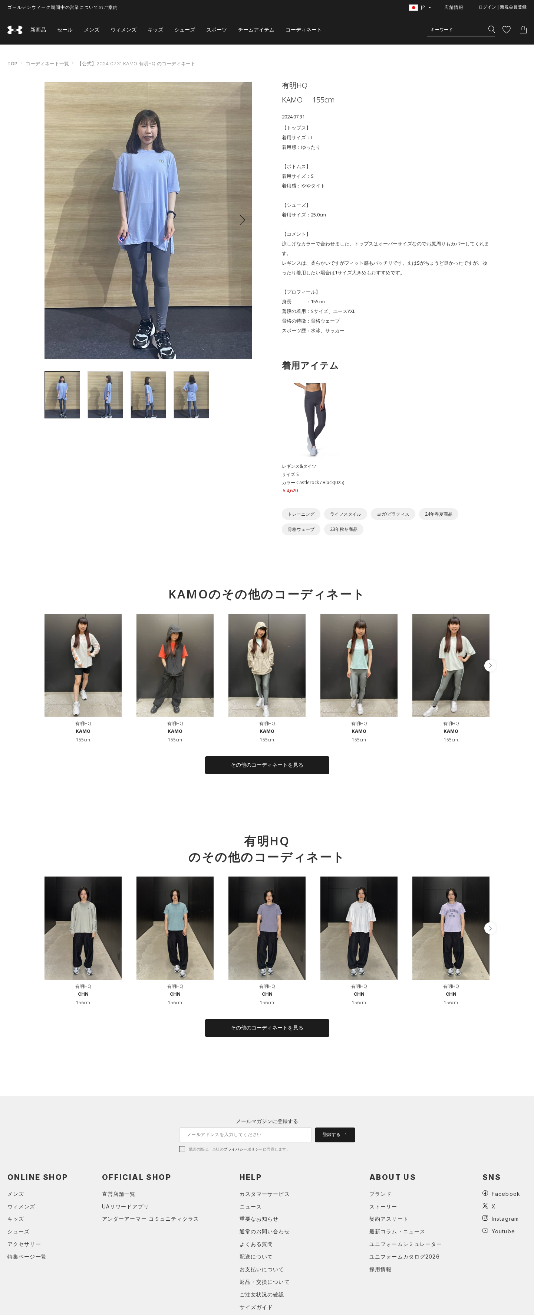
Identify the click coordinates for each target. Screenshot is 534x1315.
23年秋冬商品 (343, 529)
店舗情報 (454, 7)
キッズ (155, 29)
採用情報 (380, 1269)
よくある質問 (256, 1244)
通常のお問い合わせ (265, 1231)
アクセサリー (24, 1244)
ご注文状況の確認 (262, 1294)
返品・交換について (265, 1282)
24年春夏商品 (438, 514)
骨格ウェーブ (301, 529)
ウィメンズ (123, 29)
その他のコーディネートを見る (267, 765)
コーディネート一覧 (47, 63)
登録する (335, 1134)
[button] (239, 219)
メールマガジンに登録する (267, 1121)
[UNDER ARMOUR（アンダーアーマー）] (15, 30)
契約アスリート (389, 1219)
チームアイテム (256, 29)
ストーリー (383, 1206)
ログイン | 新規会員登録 (502, 7)
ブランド (380, 1194)
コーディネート (304, 29)
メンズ (91, 29)
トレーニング (301, 514)
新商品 (38, 29)
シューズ (184, 29)
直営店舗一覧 (119, 1194)
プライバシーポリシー (243, 1149)
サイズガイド (256, 1307)
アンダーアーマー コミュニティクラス (150, 1219)
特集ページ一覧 (27, 1256)
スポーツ (216, 29)
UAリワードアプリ (125, 1206)
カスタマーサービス (265, 1194)
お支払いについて (262, 1269)
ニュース (251, 1206)
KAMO (83, 731)
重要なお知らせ (259, 1219)
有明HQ (83, 723)
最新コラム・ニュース (397, 1231)
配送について (256, 1256)
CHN (83, 994)
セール (65, 29)
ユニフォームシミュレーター (405, 1244)
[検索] (491, 30)
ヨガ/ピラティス (393, 514)
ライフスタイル (345, 514)
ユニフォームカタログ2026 (404, 1256)
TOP (12, 63)
